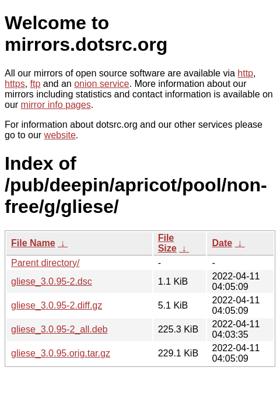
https (15, 84)
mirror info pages (56, 105)
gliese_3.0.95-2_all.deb (59, 329)
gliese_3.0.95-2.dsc (51, 281)
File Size (167, 243)
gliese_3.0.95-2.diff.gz (56, 305)
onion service (101, 84)
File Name (33, 243)
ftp (35, 84)
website (60, 135)
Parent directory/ (45, 263)
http (245, 73)
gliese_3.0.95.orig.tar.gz (60, 353)
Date (222, 243)
